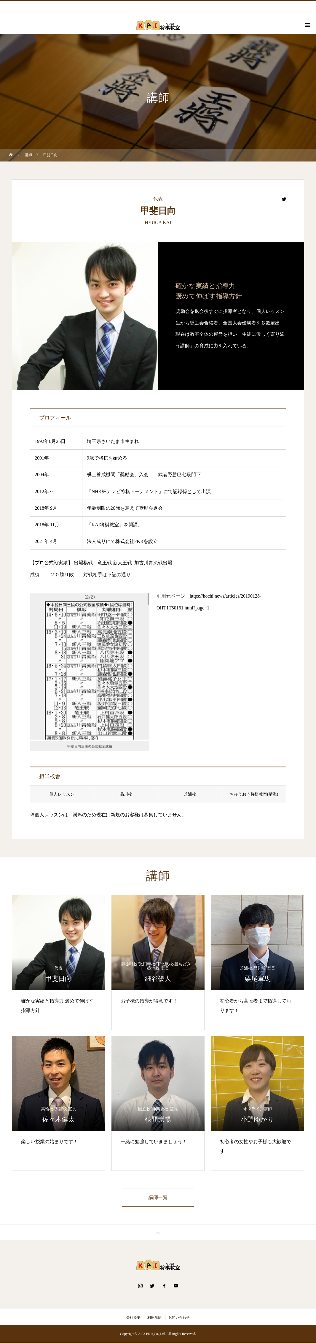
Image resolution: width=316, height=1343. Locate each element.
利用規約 (154, 1318)
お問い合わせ (179, 1318)
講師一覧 (158, 1197)
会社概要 (133, 1318)
